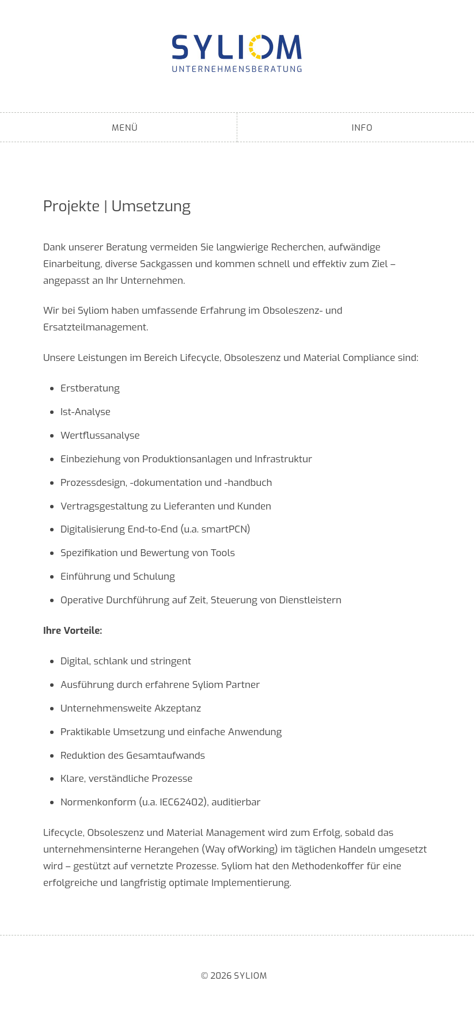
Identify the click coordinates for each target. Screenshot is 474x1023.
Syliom (237, 53)
